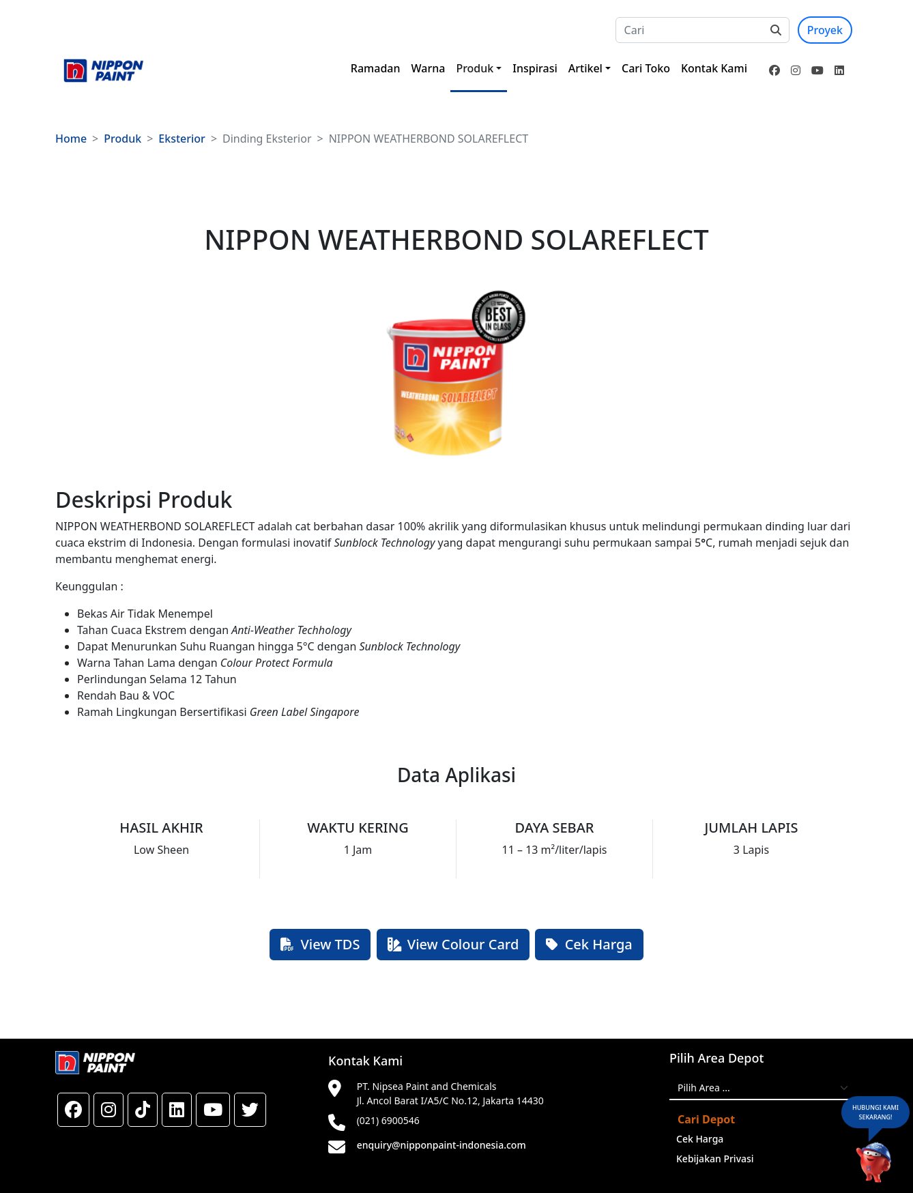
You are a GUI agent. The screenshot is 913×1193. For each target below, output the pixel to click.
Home (71, 138)
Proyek (825, 30)
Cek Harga (589, 944)
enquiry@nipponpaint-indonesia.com (441, 1144)
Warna (428, 68)
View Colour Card (453, 944)
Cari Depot (706, 1119)
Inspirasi (534, 68)
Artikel (585, 68)
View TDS (320, 944)
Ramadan (376, 68)
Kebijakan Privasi (715, 1158)
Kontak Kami (714, 68)
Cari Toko (646, 68)
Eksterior (181, 138)
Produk (474, 68)
